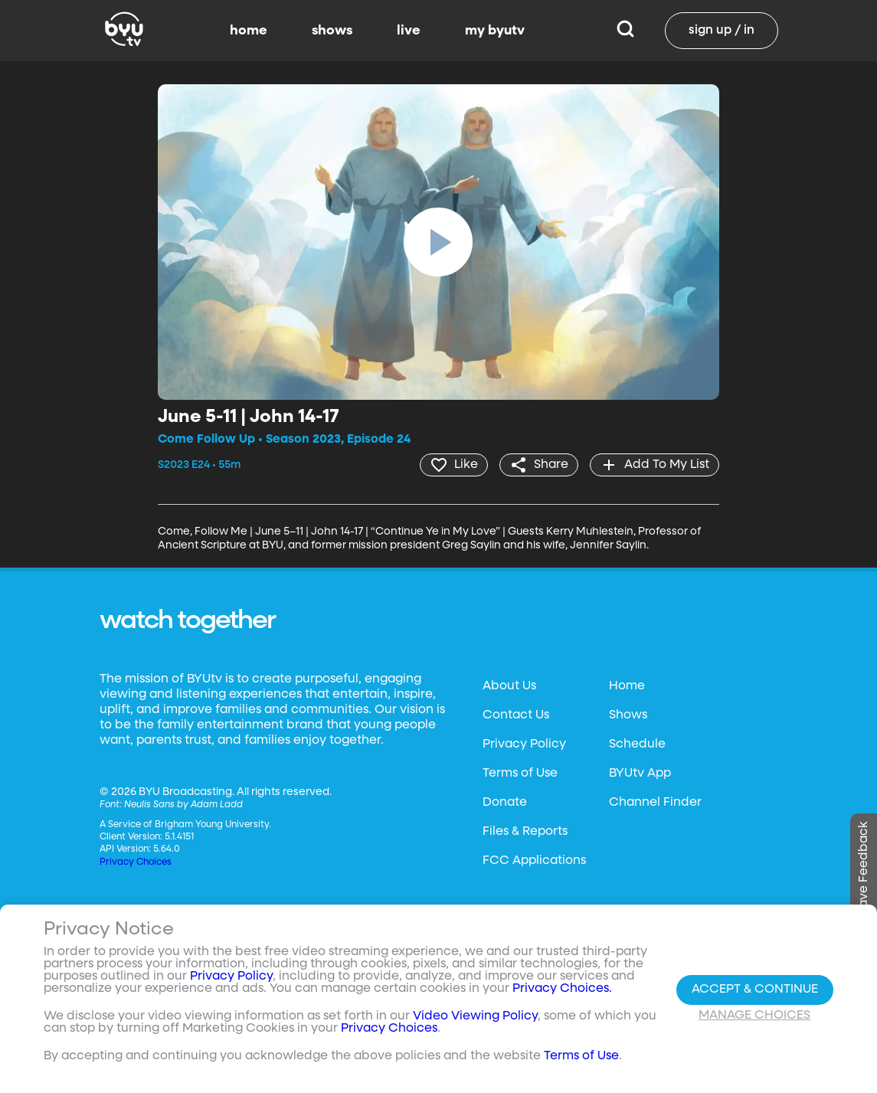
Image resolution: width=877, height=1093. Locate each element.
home (248, 31)
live (409, 31)
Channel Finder (655, 803)
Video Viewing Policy (475, 1016)
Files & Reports (525, 832)
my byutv (495, 31)
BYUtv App (640, 773)
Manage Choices (754, 1016)
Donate (505, 803)
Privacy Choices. (562, 989)
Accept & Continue (755, 989)
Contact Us (516, 715)
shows (332, 31)
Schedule (637, 744)
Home (627, 686)
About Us (509, 686)
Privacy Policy (524, 744)
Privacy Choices (136, 862)
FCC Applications (534, 861)
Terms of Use (520, 773)
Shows (628, 715)
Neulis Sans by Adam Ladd (183, 805)
